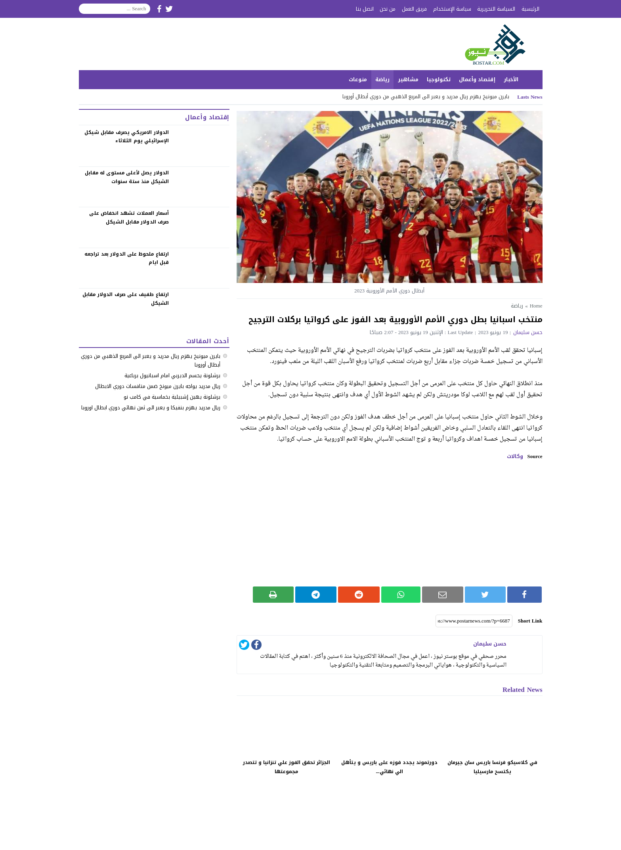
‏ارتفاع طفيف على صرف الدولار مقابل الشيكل (125, 299)
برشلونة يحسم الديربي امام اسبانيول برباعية (172, 375)
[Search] (114, 9)
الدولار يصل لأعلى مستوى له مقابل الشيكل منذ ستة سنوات (127, 177)
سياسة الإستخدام (452, 9)
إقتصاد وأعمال (477, 79)
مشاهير (408, 79)
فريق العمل (414, 9)
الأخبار (511, 79)
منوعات (358, 79)
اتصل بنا (365, 9)
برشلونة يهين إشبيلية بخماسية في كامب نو (172, 397)
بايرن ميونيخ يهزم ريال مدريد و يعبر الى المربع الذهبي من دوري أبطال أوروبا (425, 96)
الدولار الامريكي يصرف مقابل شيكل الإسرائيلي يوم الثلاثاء (126, 136)
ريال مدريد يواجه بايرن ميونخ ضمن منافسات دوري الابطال (157, 386)
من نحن (388, 9)
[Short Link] (474, 621)
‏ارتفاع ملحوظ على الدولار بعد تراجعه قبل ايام (126, 258)
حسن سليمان (528, 332)
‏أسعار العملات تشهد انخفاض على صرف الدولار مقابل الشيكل (129, 217)
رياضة (382, 79)
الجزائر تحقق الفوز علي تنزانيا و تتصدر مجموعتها (286, 767)
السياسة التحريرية (496, 9)
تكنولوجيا (439, 79)
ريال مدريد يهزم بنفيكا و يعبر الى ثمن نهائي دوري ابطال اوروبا (150, 408)
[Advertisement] (390, 523)
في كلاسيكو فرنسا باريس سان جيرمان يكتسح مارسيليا (492, 767)
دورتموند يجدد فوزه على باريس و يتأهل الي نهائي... (389, 767)
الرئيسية (530, 9)
